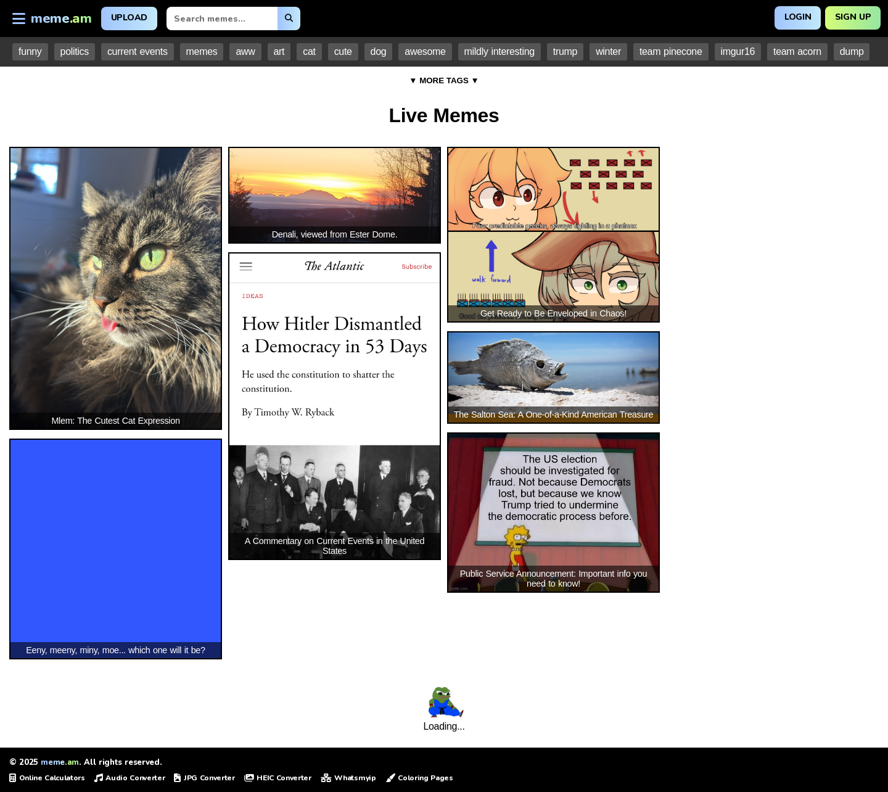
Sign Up (852, 17)
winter (608, 51)
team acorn (797, 51)
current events (137, 51)
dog (379, 51)
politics (74, 51)
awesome (425, 51)
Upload (129, 17)
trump (565, 51)
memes (202, 51)
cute (343, 51)
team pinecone (670, 51)
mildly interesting (499, 51)
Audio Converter (129, 778)
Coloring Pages (419, 778)
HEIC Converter (277, 778)
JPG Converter (204, 778)
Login (797, 17)
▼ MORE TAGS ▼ (444, 80)
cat (309, 51)
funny (30, 51)
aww (245, 51)
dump (852, 51)
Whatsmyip (348, 778)
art (279, 51)
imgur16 (738, 51)
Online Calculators (47, 778)
